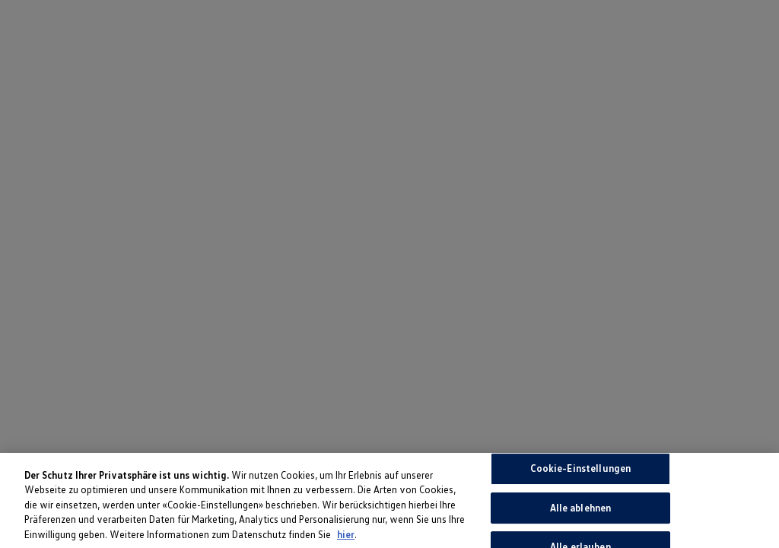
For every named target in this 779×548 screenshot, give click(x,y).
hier (346, 537)
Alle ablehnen (581, 511)
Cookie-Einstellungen (580, 472)
